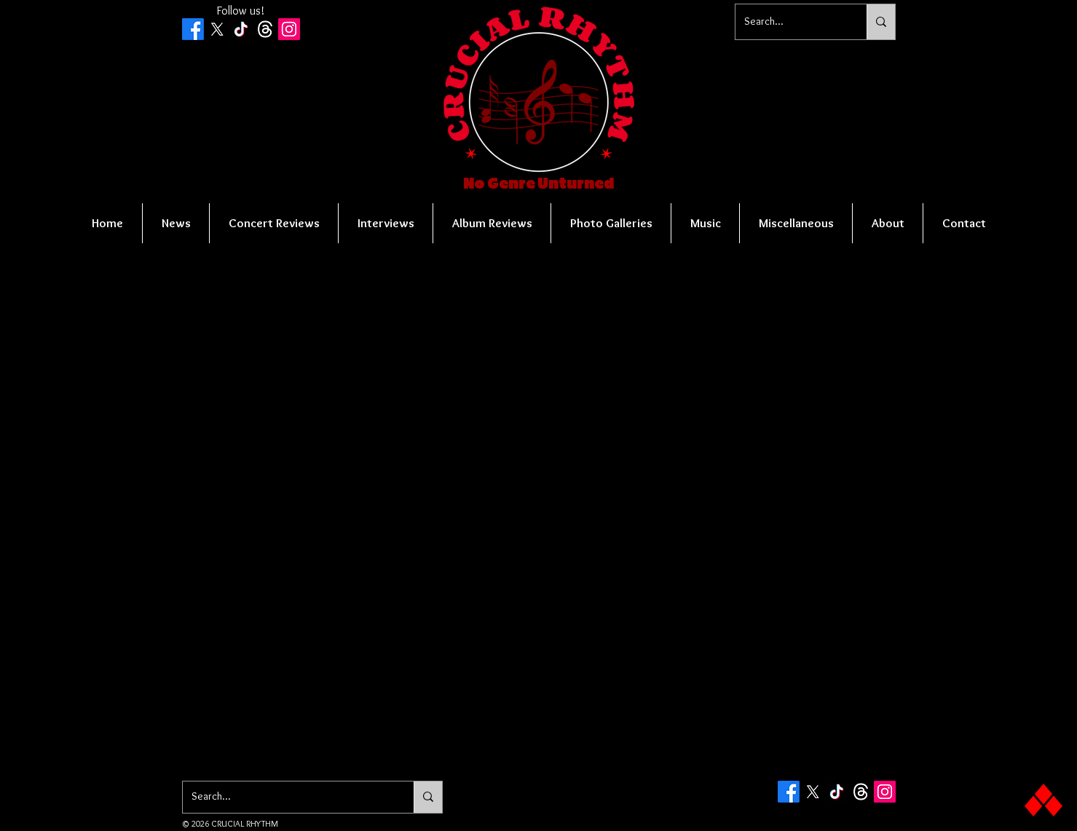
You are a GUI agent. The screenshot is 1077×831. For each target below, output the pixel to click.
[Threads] (265, 29)
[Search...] (790, 21)
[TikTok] (241, 29)
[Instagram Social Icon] (289, 29)
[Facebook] (193, 29)
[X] (217, 29)
